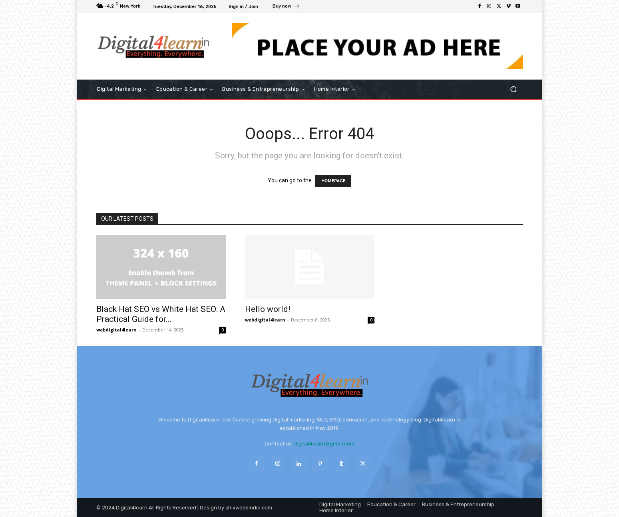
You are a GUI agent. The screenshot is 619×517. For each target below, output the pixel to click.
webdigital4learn (116, 330)
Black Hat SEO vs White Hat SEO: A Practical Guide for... (160, 314)
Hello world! (267, 309)
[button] (513, 89)
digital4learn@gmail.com (324, 444)
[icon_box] (286, 7)
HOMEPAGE (333, 181)
